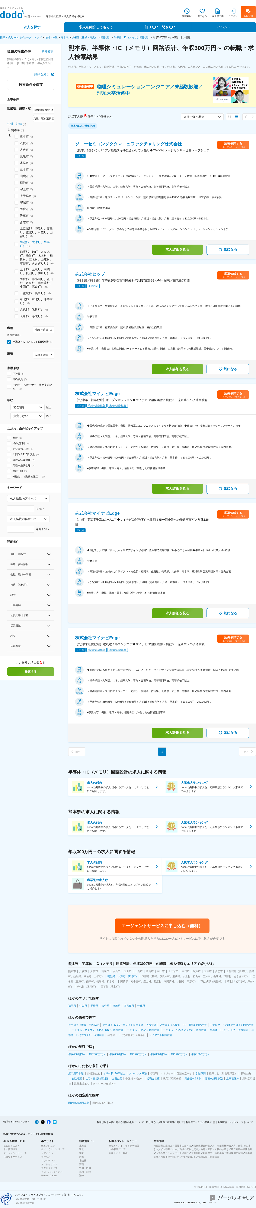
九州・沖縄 (51, 37)
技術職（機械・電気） (84, 37)
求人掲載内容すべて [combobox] (23, 498)
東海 (81, 1156)
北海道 (82, 1145)
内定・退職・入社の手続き (215, 1149)
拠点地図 (214, 1186)
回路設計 (105, 37)
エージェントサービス (15, 1153)
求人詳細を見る (177, 249)
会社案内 (199, 1186)
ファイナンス (48, 1160)
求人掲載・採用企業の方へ (238, 1186)
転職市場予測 (168, 1156)
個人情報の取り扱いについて (30, 1199)
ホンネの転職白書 (186, 1156)
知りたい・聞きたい (160, 27)
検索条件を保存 (31, 84)
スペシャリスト (49, 1164)
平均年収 (184, 1153)
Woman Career (49, 1175)
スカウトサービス (12, 1156)
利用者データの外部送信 (199, 1122)
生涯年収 (196, 1153)
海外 (81, 1175)
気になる (227, 250)
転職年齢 (219, 1153)
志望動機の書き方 (226, 1145)
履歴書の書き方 (183, 1145)
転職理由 (207, 1153)
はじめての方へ (11, 1145)
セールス (46, 1156)
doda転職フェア (117, 1149)
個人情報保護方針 (24, 1203)
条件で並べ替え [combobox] (194, 117)
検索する (31, 671)
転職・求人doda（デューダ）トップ (21, 37)
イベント (224, 27)
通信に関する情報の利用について (126, 1122)
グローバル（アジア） (53, 1172)
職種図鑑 (203, 1156)
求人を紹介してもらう (96, 27)
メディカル (47, 1153)
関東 (81, 1153)
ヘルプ (249, 1122)
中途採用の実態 (234, 1153)
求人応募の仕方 (169, 1149)
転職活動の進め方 (163, 1145)
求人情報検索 (10, 1149)
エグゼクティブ (49, 1168)
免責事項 (222, 1122)
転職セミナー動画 (118, 1153)
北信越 (82, 1160)
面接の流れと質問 (188, 1149)
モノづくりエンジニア (53, 1149)
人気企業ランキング (166, 1153)
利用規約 (101, 1122)
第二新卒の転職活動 (241, 1149)
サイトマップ (236, 1122)
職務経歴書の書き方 (204, 1145)
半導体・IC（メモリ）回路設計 (132, 37)
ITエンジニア (48, 1145)
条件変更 (48, 51)
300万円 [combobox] (18, 407)
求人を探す (32, 27)
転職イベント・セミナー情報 (124, 1145)
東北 (81, 1149)
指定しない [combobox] (20, 416)
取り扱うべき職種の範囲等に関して (165, 1122)
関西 (81, 1164)
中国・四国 (85, 1168)
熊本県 (64, 37)
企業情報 (214, 1156)
